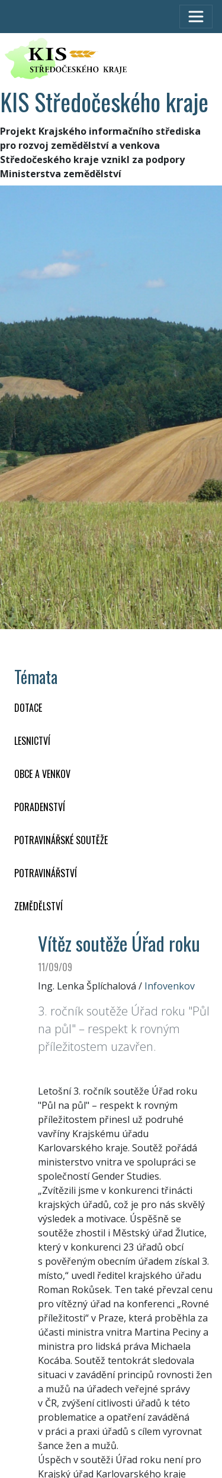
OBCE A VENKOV (42, 774)
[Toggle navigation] (196, 16)
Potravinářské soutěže (61, 840)
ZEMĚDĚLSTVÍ (38, 906)
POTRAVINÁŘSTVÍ (45, 873)
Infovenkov (169, 985)
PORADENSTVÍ (39, 807)
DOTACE (28, 708)
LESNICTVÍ (32, 741)
